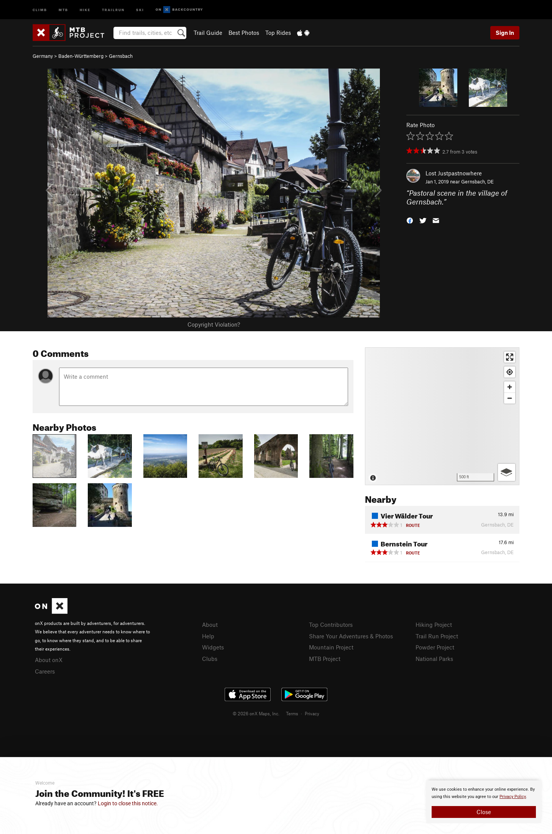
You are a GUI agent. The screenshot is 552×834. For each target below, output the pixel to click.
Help (208, 636)
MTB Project (324, 658)
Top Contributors (331, 624)
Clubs (209, 658)
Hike (85, 9)
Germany (43, 56)
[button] (409, 219)
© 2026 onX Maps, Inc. (256, 713)
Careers (45, 671)
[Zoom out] (509, 398)
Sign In (505, 32)
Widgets (213, 647)
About (210, 624)
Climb (40, 9)
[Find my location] (509, 372)
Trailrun (113, 9)
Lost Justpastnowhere (454, 173)
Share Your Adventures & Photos (351, 636)
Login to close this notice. (128, 803)
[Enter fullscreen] (509, 357)
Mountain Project (331, 647)
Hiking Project (434, 624)
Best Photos (243, 32)
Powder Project (435, 647)
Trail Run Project (437, 636)
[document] (484, 802)
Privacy (312, 713)
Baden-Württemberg (81, 56)
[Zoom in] (509, 386)
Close (483, 811)
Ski (140, 9)
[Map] (442, 416)
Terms (292, 713)
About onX (48, 659)
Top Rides (278, 32)
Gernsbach (121, 56)
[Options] (506, 472)
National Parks (434, 658)
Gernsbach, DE (477, 181)
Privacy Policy (512, 796)
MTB (63, 9)
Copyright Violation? (213, 324)
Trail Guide (208, 32)
